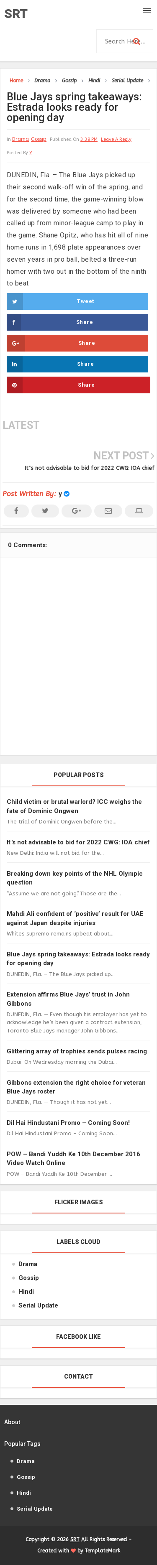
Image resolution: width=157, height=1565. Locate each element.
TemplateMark (102, 1551)
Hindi (26, 1291)
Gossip (38, 139)
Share (50, 322)
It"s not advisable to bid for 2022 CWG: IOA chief (89, 468)
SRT (16, 13)
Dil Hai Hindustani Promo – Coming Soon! (68, 1123)
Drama (20, 139)
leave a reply (116, 139)
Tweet (50, 301)
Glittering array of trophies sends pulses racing (77, 1051)
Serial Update (38, 1305)
